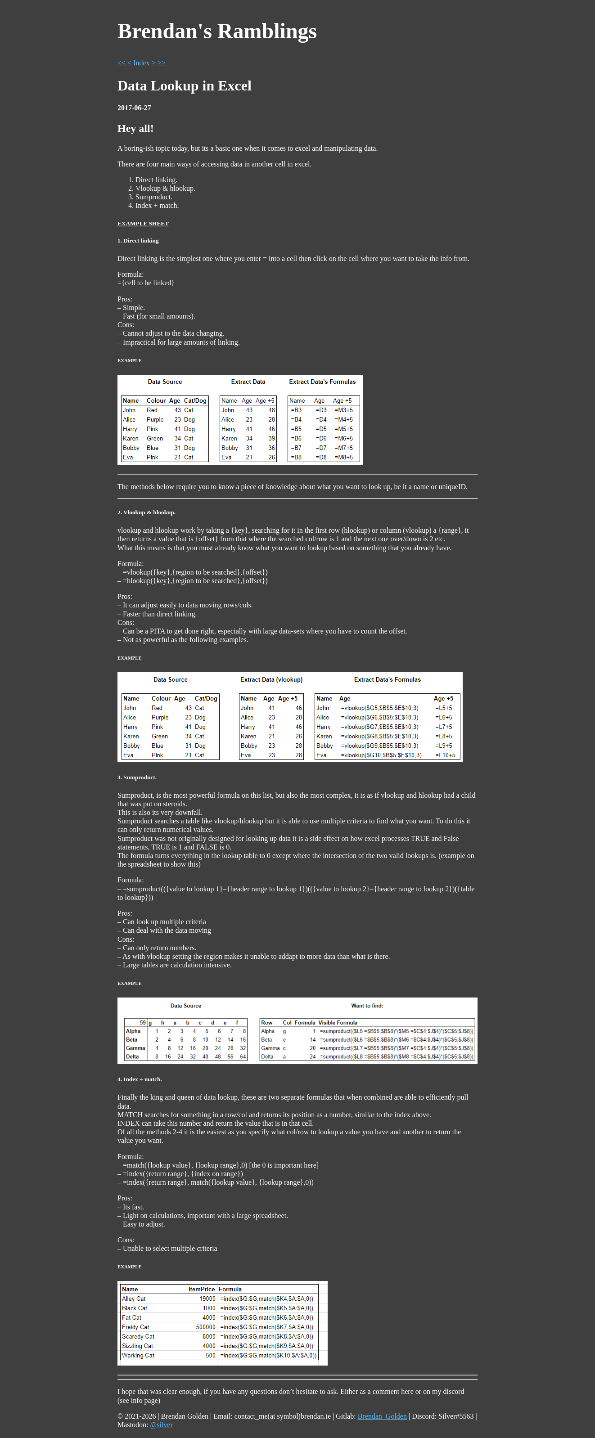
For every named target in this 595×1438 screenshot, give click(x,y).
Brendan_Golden (382, 1416)
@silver (161, 1425)
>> (162, 63)
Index (141, 63)
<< (121, 63)
